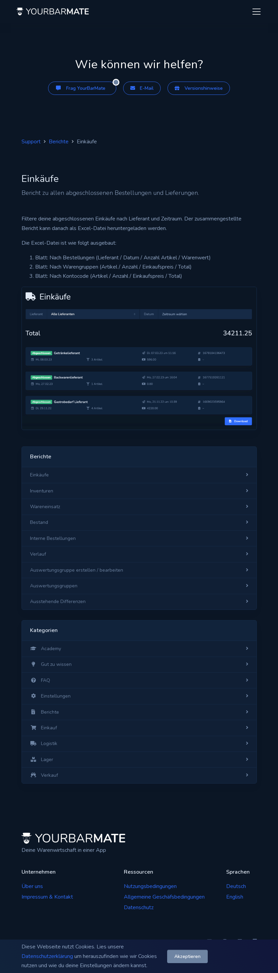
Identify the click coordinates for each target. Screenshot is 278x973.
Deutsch (236, 886)
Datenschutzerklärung (47, 956)
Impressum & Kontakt (47, 897)
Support (31, 141)
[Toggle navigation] (256, 11)
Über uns (32, 886)
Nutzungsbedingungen (150, 886)
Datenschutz (138, 907)
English (234, 897)
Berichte (59, 141)
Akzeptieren (187, 956)
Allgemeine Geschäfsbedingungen (164, 897)
